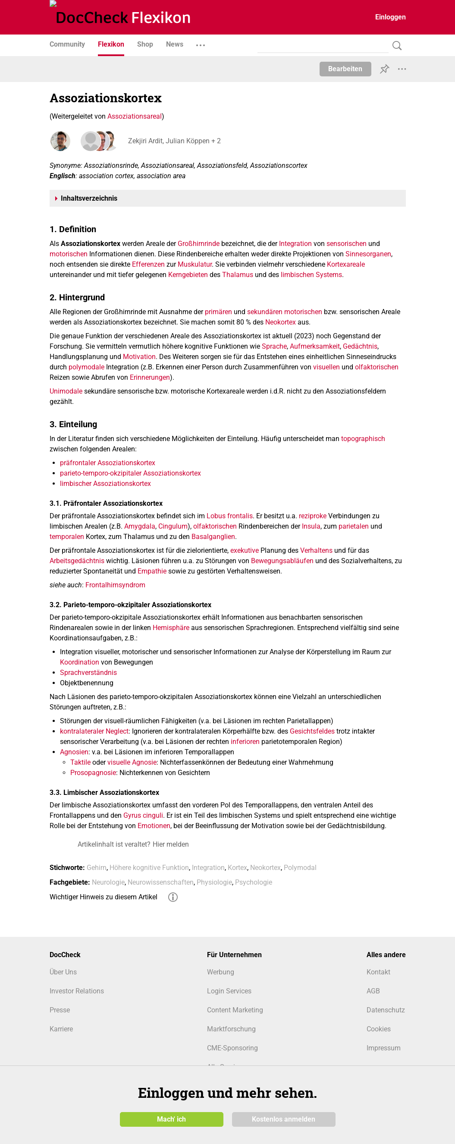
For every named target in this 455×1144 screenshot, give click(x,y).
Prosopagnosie (93, 773)
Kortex (237, 868)
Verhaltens (316, 550)
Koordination (79, 662)
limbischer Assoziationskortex (105, 483)
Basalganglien (213, 537)
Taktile (80, 762)
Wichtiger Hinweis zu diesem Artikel (103, 897)
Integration (295, 244)
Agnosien (74, 752)
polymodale (86, 367)
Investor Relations (77, 991)
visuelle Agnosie (132, 762)
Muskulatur (195, 264)
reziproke (312, 516)
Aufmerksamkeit (315, 346)
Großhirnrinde (199, 244)
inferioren (245, 741)
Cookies (379, 1029)
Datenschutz (386, 1010)
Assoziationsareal (134, 116)
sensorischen (346, 244)
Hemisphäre (171, 628)
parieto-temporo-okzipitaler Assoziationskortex (130, 473)
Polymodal (300, 868)
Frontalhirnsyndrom (115, 585)
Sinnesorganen (368, 254)
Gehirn (97, 868)
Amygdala (139, 526)
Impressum (384, 1048)
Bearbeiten (345, 69)
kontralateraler (82, 731)
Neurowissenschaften (161, 882)
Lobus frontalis (230, 516)
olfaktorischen (377, 367)
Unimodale (66, 391)
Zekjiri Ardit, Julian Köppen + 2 (173, 141)
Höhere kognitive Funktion (149, 868)
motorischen (69, 254)
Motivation (139, 357)
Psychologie (253, 882)
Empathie (152, 571)
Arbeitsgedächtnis (77, 561)
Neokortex (280, 322)
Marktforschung (231, 1029)
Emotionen (154, 826)
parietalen (354, 526)
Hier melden (171, 844)
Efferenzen (148, 264)
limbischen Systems (311, 275)
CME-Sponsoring (232, 1048)
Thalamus (237, 275)
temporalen (67, 537)
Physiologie (214, 882)
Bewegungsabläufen (282, 561)
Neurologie (108, 882)
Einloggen (390, 17)
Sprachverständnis (88, 672)
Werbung (220, 972)
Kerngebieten (188, 275)
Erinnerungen (150, 377)
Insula (311, 526)
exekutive (244, 550)
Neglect (117, 731)
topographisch (363, 439)
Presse (60, 1010)
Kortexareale (346, 264)
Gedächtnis (360, 346)
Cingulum (173, 526)
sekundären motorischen (284, 312)
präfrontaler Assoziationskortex (107, 463)
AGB (373, 991)
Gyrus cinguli (143, 815)
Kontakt (378, 972)
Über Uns (63, 972)
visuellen (326, 367)
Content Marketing (235, 1010)
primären (218, 312)
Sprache (274, 346)
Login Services (229, 991)
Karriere (61, 1029)
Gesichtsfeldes (312, 731)
